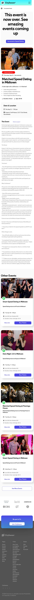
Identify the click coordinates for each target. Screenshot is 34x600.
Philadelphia (16, 559)
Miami (14, 562)
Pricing (4, 559)
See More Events (17, 488)
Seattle (15, 557)
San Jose (15, 552)
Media (4, 549)
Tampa (14, 566)
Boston (14, 561)
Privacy (4, 556)
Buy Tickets (22, 323)
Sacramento (16, 551)
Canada (25, 546)
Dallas (14, 571)
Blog (3, 561)
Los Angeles (16, 546)
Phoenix (15, 579)
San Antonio (16, 572)
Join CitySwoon (17, 524)
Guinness (4, 551)
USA (24, 544)
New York (15, 544)
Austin (14, 567)
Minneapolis (16, 574)
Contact (4, 554)
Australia (25, 549)
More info (7, 323)
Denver (15, 578)
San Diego (15, 547)
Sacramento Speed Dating (15, 41)
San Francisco (16, 549)
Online (4, 547)
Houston (15, 569)
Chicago (15, 556)
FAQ (3, 557)
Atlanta (15, 581)
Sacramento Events (8, 8)
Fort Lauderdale (17, 564)
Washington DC (17, 554)
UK (24, 547)
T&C (3, 552)
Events (4, 546)
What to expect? (16, 121)
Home (3, 544)
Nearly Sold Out (8, 72)
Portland (15, 576)
